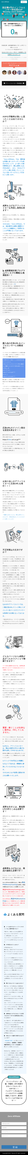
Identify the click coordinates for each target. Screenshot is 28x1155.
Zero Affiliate (5, 1)
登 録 (15, 1147)
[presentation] (15, 1141)
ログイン (24, 1)
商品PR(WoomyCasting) (12, 889)
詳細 (15, 284)
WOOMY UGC (9, 1040)
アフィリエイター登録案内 (14, 83)
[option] (3, 72)
